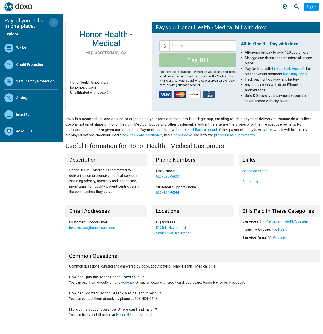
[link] (31, 48)
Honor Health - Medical (134, 315)
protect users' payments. (235, 135)
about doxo (183, 135)
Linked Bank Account (288, 68)
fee (269, 130)
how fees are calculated (142, 135)
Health (283, 229)
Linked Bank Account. (201, 130)
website (127, 282)
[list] (31, 88)
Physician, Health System (286, 221)
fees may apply (295, 74)
